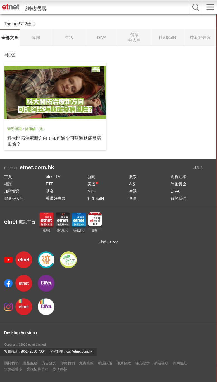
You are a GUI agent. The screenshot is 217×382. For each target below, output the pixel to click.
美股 (92, 184)
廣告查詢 (49, 363)
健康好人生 (14, 198)
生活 (133, 191)
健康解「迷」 (36, 129)
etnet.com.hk (37, 167)
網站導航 (161, 363)
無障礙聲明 (13, 369)
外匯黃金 (178, 184)
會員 (133, 198)
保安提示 (142, 363)
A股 (132, 184)
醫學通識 (14, 129)
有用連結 (180, 363)
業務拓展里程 (37, 369)
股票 (133, 176)
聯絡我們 (67, 363)
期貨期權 (178, 176)
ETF (49, 184)
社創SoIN (95, 198)
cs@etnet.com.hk (79, 351)
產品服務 (30, 363)
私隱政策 (105, 363)
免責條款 (86, 363)
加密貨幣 (12, 191)
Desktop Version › (20, 333)
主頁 (8, 176)
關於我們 (178, 198)
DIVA (175, 191)
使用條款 (123, 363)
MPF (91, 191)
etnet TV (53, 176)
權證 (8, 184)
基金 (50, 191)
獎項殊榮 (60, 369)
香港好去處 (55, 198)
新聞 (91, 176)
